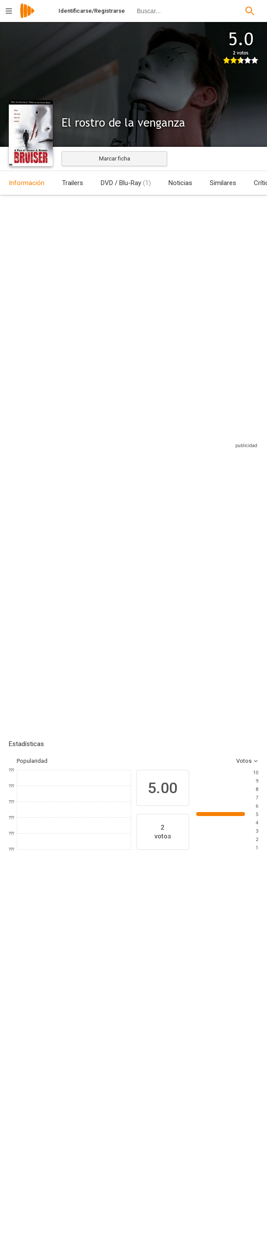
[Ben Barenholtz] (79, 1211)
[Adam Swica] (79, 1155)
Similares (223, 183)
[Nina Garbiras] (193, 1005)
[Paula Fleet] (208, 1211)
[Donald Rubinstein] (208, 1155)
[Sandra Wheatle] (208, 1235)
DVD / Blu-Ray (126, 183)
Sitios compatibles (164, 440)
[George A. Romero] (79, 1098)
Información (26, 183)
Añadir (74, 597)
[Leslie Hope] (140, 1005)
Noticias (180, 183)
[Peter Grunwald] (79, 1235)
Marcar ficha (114, 158)
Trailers (72, 183)
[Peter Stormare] (88, 1005)
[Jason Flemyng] (35, 1005)
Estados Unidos (19, 270)
